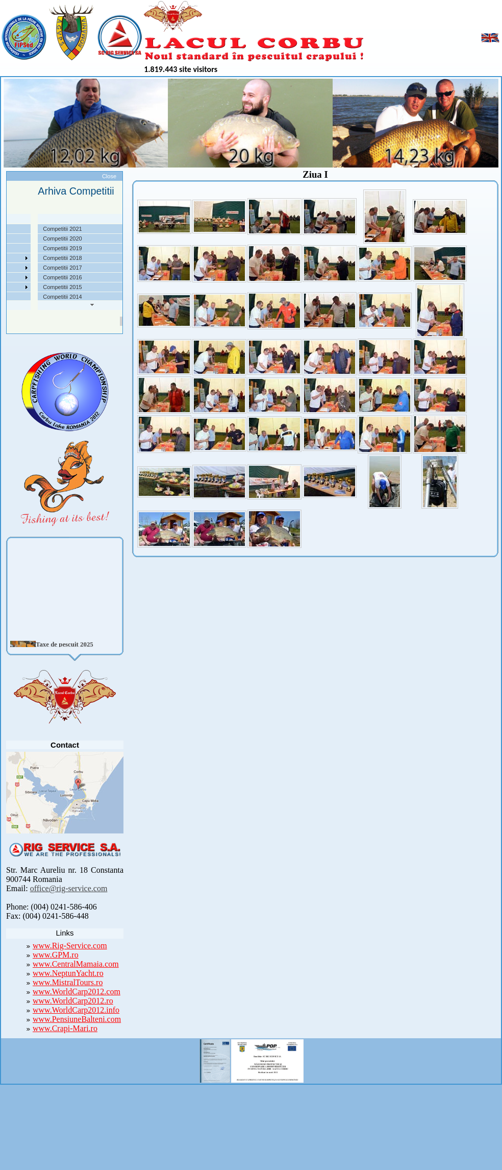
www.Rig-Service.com (70, 945)
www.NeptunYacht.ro (68, 973)
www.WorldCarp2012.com (76, 991)
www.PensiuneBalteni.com (77, 1019)
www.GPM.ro (56, 954)
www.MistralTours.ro (68, 982)
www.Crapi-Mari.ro (65, 1028)
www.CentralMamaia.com (76, 964)
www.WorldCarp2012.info (76, 1010)
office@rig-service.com (69, 888)
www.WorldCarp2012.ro (73, 1000)
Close (109, 176)
